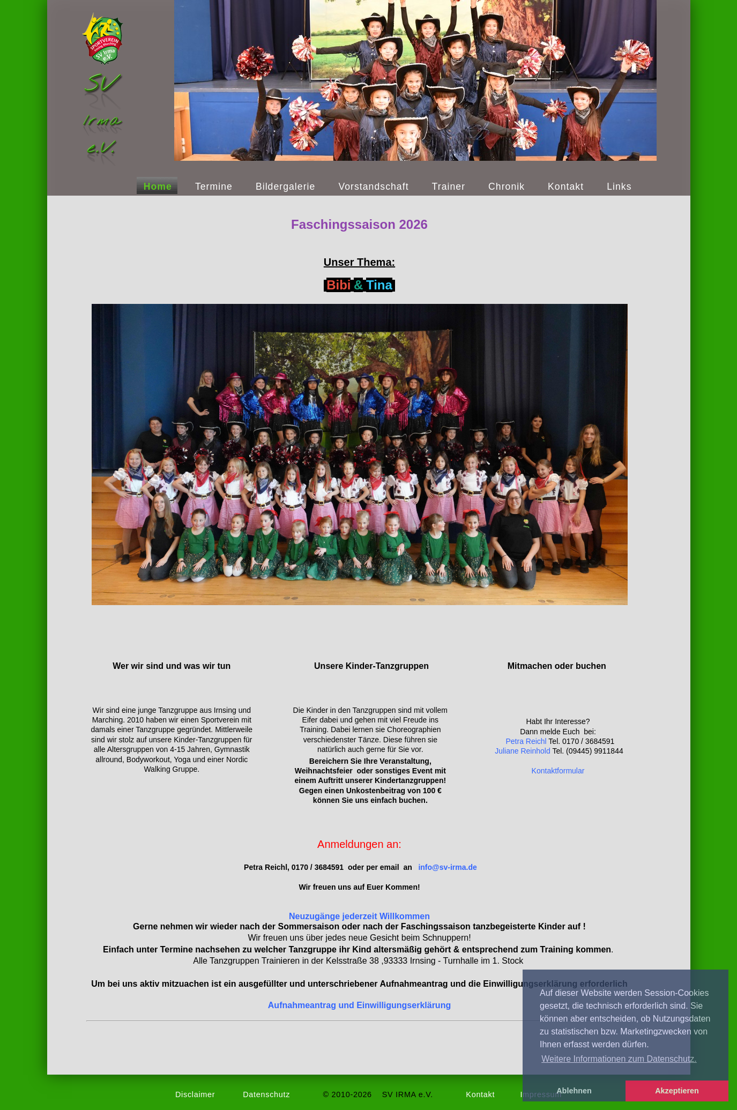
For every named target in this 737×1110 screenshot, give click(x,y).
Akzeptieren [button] (677, 1090)
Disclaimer (195, 1094)
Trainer (448, 186)
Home (158, 186)
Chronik (506, 186)
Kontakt (566, 186)
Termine (214, 186)
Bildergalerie (286, 186)
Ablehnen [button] (574, 1090)
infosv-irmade (447, 867)
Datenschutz (266, 1094)
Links (619, 186)
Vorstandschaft (373, 186)
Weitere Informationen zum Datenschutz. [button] (619, 1058)
